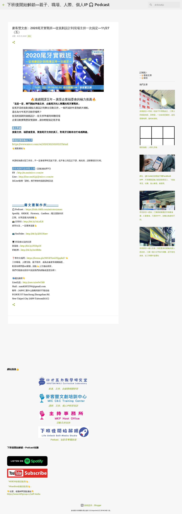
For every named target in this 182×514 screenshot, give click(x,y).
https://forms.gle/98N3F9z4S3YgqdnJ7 (46, 258)
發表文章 (147, 75)
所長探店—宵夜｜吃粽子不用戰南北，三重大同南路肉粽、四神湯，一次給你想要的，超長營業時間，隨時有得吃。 (157, 115)
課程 (29, 36)
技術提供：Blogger (91, 505)
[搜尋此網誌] (166, 5)
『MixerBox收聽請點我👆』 (19, 486)
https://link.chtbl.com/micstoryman (44, 209)
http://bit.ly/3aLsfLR (33, 221)
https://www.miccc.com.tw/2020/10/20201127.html (40, 144)
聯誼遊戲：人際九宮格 (148, 147)
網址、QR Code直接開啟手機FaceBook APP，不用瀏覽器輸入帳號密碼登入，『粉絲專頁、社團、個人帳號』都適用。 (157, 179)
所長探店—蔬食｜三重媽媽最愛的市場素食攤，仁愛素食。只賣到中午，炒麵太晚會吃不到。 (157, 216)
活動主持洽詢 (63, 422)
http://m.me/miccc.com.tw (30, 172)
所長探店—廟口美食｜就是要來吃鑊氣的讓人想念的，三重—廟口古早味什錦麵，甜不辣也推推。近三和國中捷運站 (157, 252)
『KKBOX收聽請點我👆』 (18, 481)
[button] (13, 42)
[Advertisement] (63, 345)
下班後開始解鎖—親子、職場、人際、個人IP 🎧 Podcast (58, 4)
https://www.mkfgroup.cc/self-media (23, 494)
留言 (145, 78)
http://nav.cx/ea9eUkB (34, 282)
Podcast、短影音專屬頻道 (63, 439)
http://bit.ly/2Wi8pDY (30, 246)
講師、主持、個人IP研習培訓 (63, 405)
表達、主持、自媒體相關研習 (63, 388)
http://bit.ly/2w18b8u (31, 250)
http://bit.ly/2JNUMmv (37, 233)
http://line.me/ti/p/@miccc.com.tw (36, 176)
